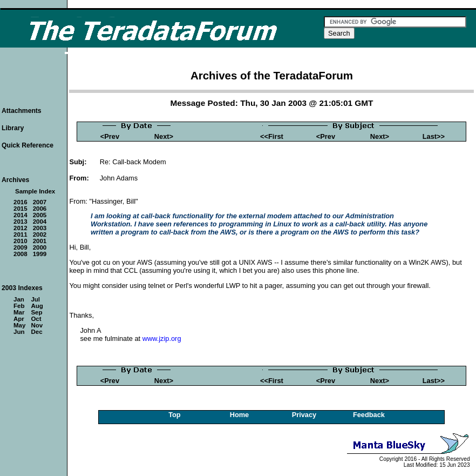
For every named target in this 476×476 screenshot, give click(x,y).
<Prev (109, 136)
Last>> (434, 136)
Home (239, 415)
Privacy (304, 415)
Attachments (22, 111)
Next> (163, 136)
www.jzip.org (161, 338)
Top (174, 415)
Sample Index (35, 191)
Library (13, 128)
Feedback (369, 415)
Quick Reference (27, 145)
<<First (271, 136)
